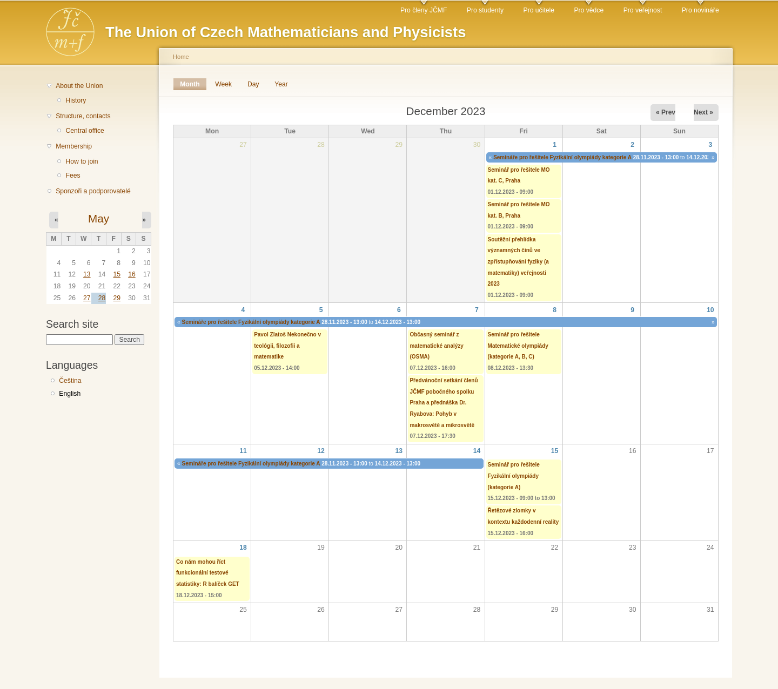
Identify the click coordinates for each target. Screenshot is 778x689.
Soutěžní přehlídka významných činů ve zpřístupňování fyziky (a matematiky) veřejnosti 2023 (518, 262)
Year (281, 84)
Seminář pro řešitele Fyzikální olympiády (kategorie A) (514, 476)
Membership (74, 146)
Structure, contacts (83, 116)
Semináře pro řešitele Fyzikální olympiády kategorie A (562, 157)
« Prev (665, 112)
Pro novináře (700, 10)
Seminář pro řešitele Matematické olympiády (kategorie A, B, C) (518, 346)
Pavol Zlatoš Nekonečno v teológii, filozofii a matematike (287, 346)
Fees (72, 175)
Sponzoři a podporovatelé (93, 191)
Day (253, 84)
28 (102, 298)
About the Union (79, 86)
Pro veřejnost (642, 10)
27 (87, 298)
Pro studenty (485, 10)
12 (321, 451)
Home (181, 56)
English (70, 393)
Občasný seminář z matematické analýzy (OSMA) (437, 346)
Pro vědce (588, 10)
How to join (81, 161)
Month (193, 84)
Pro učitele (539, 10)
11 (243, 451)
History (75, 100)
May (98, 218)
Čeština (70, 380)
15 (116, 274)
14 (477, 451)
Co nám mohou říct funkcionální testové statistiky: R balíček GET (207, 573)
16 (132, 274)
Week (223, 84)
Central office (84, 130)
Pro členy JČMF (423, 10)
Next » (703, 112)
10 (710, 310)
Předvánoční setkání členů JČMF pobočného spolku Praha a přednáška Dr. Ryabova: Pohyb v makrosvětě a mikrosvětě (444, 402)
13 (87, 274)
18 (243, 547)
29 (116, 298)
